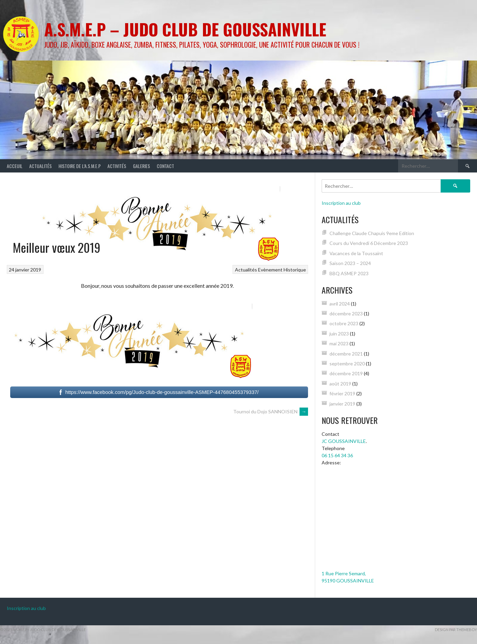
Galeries (141, 165)
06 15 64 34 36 (337, 455)
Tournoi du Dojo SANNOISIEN (270, 411)
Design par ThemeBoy (456, 629)
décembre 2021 (346, 354)
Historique (295, 270)
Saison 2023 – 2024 (350, 263)
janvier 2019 (342, 404)
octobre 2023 (343, 323)
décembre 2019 (346, 373)
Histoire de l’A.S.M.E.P (79, 165)
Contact (165, 165)
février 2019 (342, 393)
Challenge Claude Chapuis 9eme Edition (371, 233)
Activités (116, 165)
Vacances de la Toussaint (356, 253)
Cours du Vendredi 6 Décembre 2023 (368, 243)
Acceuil (14, 165)
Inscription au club (341, 203)
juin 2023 (339, 333)
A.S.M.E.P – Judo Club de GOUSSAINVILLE (185, 29)
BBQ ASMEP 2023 (349, 273)
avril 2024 (339, 304)
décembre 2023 (346, 313)
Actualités (40, 165)
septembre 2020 (347, 363)
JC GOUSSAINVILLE (344, 441)
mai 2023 (338, 343)
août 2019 (340, 383)
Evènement (270, 270)
